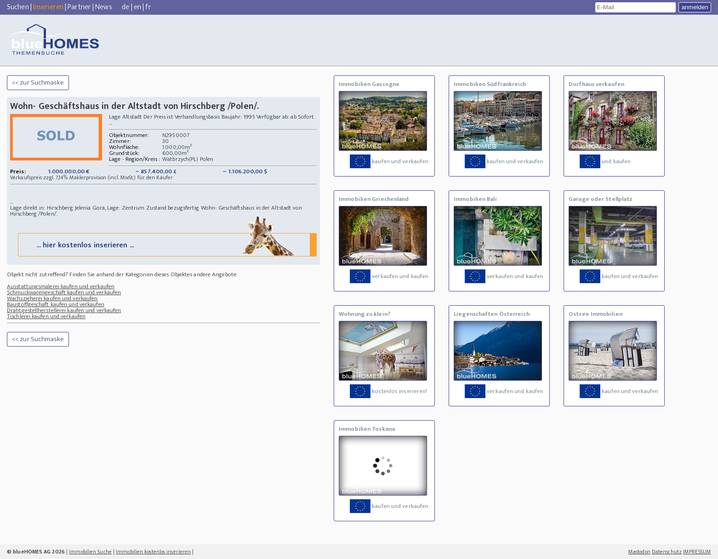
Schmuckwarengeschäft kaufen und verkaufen (64, 292)
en (137, 7)
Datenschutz (667, 551)
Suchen (18, 7)
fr (148, 7)
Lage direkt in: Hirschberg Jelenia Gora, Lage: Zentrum (78, 208)
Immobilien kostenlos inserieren (153, 551)
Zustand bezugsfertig (172, 208)
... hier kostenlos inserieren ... (166, 244)
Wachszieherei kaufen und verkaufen (52, 298)
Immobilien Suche (90, 551)
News (103, 7)
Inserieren (48, 7)
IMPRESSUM (697, 551)
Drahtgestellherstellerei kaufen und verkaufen (64, 310)
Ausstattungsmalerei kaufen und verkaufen (60, 286)
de (125, 7)
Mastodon (639, 551)
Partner (79, 7)
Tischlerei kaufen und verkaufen (46, 316)
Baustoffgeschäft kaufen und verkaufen (55, 304)
